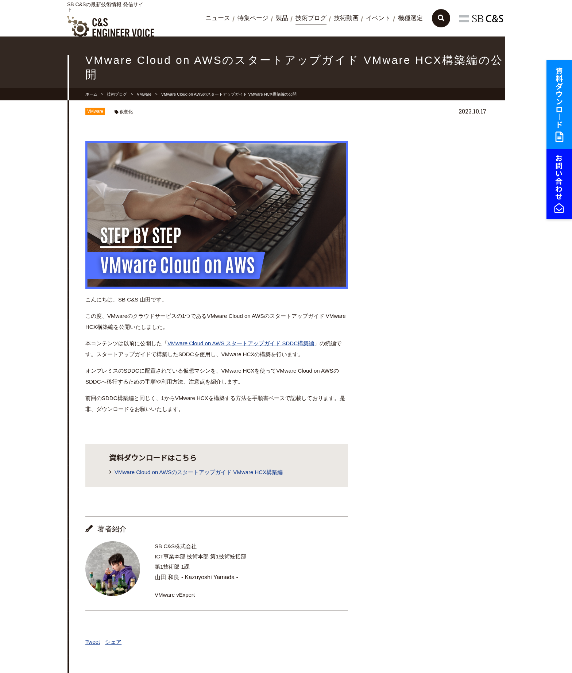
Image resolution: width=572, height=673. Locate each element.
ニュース (217, 18)
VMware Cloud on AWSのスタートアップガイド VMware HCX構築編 (199, 472)
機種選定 (410, 18)
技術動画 (346, 18)
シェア (113, 642)
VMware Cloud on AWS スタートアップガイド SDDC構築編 (240, 343)
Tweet (92, 642)
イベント (378, 18)
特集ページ (252, 18)
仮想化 (126, 111)
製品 (282, 18)
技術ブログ (310, 18)
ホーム (91, 94)
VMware (144, 94)
